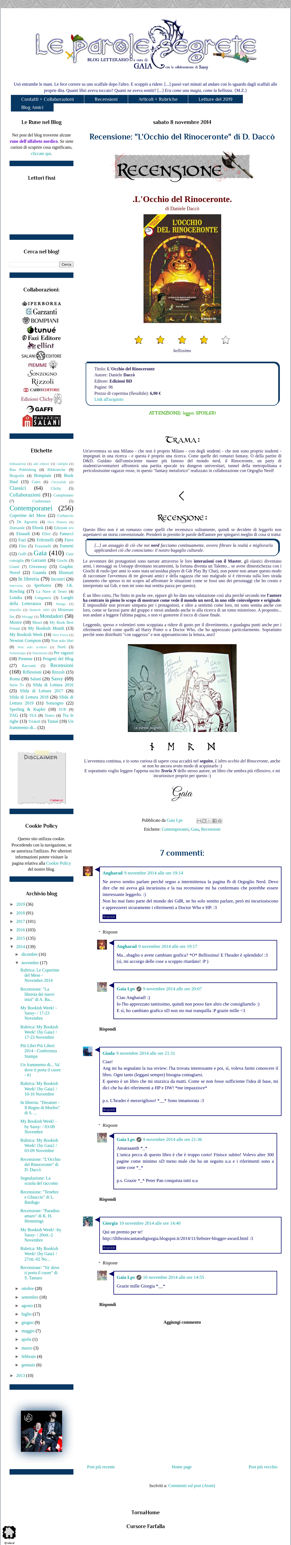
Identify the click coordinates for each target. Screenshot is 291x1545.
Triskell (34, 721)
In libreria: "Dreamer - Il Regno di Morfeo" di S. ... (40, 1107)
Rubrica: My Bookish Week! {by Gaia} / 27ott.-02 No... (39, 1253)
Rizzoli (58, 672)
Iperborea (42, 585)
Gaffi (22, 554)
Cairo (36, 482)
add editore (41, 464)
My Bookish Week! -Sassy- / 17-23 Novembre (38, 1013)
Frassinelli (43, 546)
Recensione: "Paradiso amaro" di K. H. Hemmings (40, 1215)
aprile (26, 1339)
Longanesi (43, 597)
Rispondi (109, 916)
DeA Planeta (57, 522)
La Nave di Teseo (51, 591)
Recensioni (106, 99)
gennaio (28, 1365)
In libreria (28, 579)
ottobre (28, 1288)
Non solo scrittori (32, 647)
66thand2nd (18, 464)
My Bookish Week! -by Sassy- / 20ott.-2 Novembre (40, 1234)
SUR (62, 709)
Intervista (16, 586)
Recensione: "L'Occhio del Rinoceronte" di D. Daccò (40, 1164)
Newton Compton (25, 640)
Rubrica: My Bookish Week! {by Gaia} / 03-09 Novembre (39, 1145)
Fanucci (66, 533)
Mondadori (51, 616)
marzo (27, 1348)
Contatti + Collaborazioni (47, 99)
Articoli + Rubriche (158, 99)
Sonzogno (54, 703)
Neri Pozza (60, 635)
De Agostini (27, 522)
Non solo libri (62, 640)
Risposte (110, 932)
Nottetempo (18, 653)
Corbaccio (65, 515)
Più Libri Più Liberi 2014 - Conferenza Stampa (38, 1050)
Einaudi (23, 533)
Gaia (195, 829)
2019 (21, 904)
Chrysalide (58, 482)
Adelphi (62, 464)
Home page (182, 1467)
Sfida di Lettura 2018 (29, 697)
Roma (15, 679)
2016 (21, 929)
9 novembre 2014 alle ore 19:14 (153, 873)
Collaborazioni (25, 495)
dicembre (30, 954)
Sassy (57, 678)
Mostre (16, 622)
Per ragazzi (63, 652)
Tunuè (52, 721)
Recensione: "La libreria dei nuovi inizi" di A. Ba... (37, 994)
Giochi (62, 560)
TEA (33, 715)
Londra (16, 597)
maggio (28, 1331)
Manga (61, 604)
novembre (30, 962)
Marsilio (15, 610)
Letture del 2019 (216, 99)
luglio (27, 1314)
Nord (61, 647)
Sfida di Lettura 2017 (41, 690)
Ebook (38, 527)
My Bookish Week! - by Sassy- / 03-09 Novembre (38, 1126)
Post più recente (101, 1467)
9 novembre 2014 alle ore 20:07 (172, 988)
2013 (21, 1375)
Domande (17, 528)
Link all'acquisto (108, 399)
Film (22, 546)
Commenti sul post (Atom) (191, 1485)
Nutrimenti (39, 653)
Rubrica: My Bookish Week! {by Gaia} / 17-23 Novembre (39, 1032)
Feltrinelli (45, 540)
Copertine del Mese (28, 515)
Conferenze (41, 501)
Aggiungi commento (182, 1322)
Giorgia (110, 1223)
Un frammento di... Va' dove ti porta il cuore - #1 (40, 1069)
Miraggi (27, 617)
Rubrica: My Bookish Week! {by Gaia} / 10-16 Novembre (39, 1088)
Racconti (29, 665)
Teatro (50, 715)
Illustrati (66, 572)
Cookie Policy (58, 863)
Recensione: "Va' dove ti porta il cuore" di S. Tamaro (40, 1272)
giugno (28, 1322)
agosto (27, 1305)
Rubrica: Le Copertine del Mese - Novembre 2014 (39, 975)
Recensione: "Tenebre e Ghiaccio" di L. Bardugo (39, 1197)
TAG (14, 715)
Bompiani (42, 475)
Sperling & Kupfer (28, 709)
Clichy (56, 488)
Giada (108, 1053)
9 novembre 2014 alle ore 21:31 (145, 1053)
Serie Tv (17, 685)
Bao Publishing (23, 469)
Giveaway (38, 566)
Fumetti (66, 546)
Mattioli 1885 (39, 610)
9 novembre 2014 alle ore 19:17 (167, 946)
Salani (35, 679)
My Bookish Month (46, 628)
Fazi (22, 540)
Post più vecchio (263, 1467)
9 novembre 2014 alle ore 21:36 (172, 1139)
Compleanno (63, 495)
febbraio (29, 1356)
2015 (21, 938)
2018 (21, 913)
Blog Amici (32, 107)
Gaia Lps (126, 988)
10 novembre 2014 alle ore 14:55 (173, 1277)
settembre (30, 1297)
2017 (21, 921)
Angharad (113, 873)
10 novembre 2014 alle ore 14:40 (150, 1223)
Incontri (58, 579)
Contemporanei (175, 829)
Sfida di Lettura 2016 (53, 684)
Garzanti (38, 560)
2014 (21, 946)
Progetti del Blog (58, 658)
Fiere (68, 540)
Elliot (46, 534)
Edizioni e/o (63, 528)
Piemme (25, 658)
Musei (37, 622)
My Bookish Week (26, 634)
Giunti (15, 566)
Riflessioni (32, 672)
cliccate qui (41, 153)
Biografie (17, 475)
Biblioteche (56, 469)
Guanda (39, 572)
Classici (18, 488)
